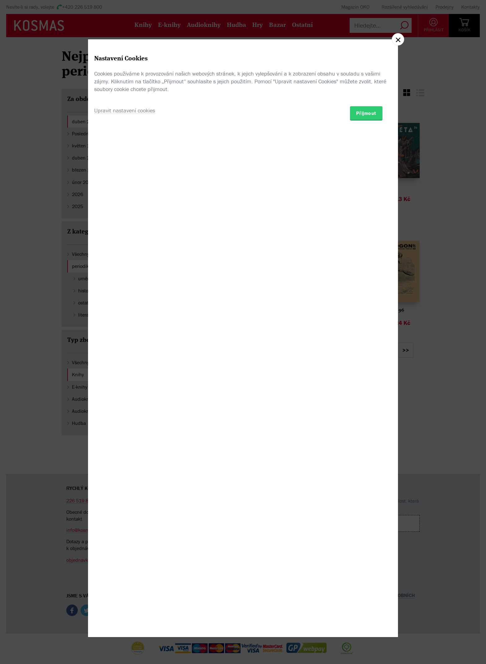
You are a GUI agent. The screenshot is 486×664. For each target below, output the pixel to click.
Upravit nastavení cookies (124, 365)
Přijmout (366, 368)
